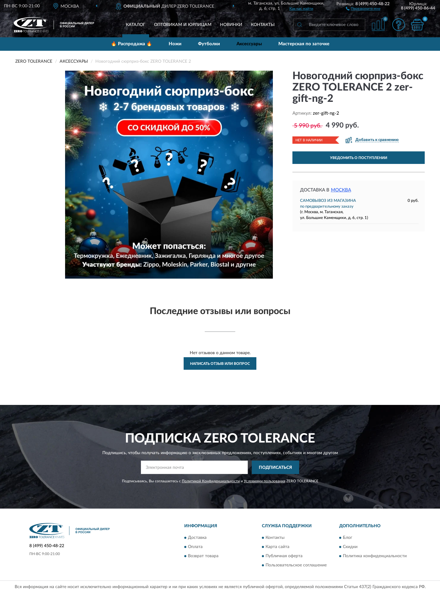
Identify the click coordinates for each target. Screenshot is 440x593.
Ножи (175, 44)
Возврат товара (203, 556)
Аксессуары (249, 44)
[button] (363, 8)
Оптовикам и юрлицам (182, 25)
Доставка (197, 538)
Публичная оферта (284, 556)
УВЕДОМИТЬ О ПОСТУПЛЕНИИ (358, 158)
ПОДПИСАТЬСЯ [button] (275, 467)
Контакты (263, 25)
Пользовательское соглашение (296, 565)
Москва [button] (341, 190)
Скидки (350, 547)
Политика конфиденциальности (375, 556)
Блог (347, 538)
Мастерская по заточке (303, 44)
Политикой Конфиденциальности (211, 481)
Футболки (209, 44)
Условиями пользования (264, 481)
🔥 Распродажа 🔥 (131, 44)
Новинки (231, 25)
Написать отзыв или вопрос (220, 363)
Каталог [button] (135, 25)
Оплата (195, 547)
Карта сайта (277, 547)
